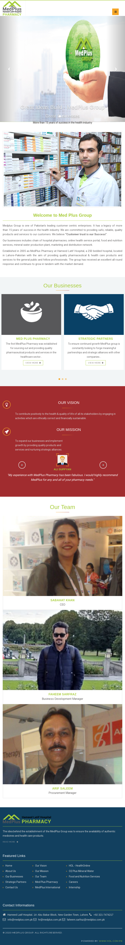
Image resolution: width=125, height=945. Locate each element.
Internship (74, 887)
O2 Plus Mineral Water (81, 871)
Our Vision (41, 865)
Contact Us (11, 887)
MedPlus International (47, 887)
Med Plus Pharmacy (46, 881)
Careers (73, 881)
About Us (10, 871)
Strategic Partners (15, 881)
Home (8, 865)
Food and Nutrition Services (84, 876)
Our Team (41, 876)
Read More (10, 842)
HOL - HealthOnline (79, 865)
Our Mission (42, 871)
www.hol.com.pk (110, 941)
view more (33, 363)
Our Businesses (14, 876)
